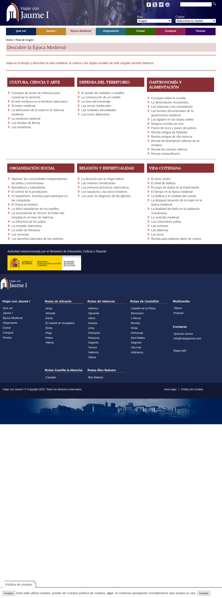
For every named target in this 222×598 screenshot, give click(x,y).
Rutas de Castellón (144, 301)
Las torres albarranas (95, 114)
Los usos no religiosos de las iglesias (105, 196)
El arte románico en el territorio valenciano (39, 101)
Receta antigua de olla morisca (171, 136)
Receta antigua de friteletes (169, 132)
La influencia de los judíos (29, 221)
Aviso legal (170, 389)
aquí (110, 593)
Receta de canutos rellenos (169, 149)
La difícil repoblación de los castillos (35, 209)
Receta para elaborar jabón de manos (176, 238)
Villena (49, 342)
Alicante (50, 313)
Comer (7, 327)
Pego (48, 332)
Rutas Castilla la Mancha (63, 370)
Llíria (91, 328)
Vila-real (136, 347)
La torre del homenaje (95, 101)
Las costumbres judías (166, 221)
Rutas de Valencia (101, 301)
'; (154, 21)
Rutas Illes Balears (102, 370)
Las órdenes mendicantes (98, 183)
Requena (93, 337)
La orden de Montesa (26, 230)
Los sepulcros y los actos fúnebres (104, 191)
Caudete (50, 377)
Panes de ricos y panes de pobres (173, 128)
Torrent (92, 347)
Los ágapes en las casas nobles (172, 119)
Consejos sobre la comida (168, 98)
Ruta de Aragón (25, 39)
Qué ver (8, 308)
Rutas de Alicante (58, 301)
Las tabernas (159, 230)
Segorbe (136, 342)
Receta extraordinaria (165, 153)
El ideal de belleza (163, 183)
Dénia (49, 318)
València (93, 352)
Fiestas (7, 337)
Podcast (179, 313)
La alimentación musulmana (169, 102)
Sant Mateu (138, 337)
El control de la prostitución (29, 191)
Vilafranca (137, 352)
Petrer (49, 337)
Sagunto (93, 342)
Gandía (92, 323)
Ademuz (93, 308)
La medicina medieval (26, 118)
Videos (178, 308)
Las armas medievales (96, 106)
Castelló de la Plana (143, 308)
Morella (135, 323)
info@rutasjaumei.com (187, 338)
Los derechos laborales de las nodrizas (37, 238)
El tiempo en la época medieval (172, 191)
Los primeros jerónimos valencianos (105, 187)
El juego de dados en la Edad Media (175, 187)
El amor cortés (160, 179)
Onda (134, 328)
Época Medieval (13, 318)
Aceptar (9, 593)
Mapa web (180, 350)
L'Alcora (136, 318)
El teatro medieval (23, 106)
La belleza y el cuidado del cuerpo (173, 196)
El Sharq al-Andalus (25, 204)
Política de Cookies (192, 389)
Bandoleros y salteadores (28, 187)
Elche (49, 328)
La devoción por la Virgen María (102, 179)
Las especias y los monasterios (172, 106)
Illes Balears (95, 377)
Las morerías (20, 234)
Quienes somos (183, 333)
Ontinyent (94, 332)
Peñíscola (137, 332)
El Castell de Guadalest (59, 323)
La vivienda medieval (165, 217)
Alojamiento (10, 322)
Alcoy (48, 308)
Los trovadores (21, 127)
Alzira (91, 318)
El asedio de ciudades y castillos (102, 93)
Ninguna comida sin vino (167, 123)
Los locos (157, 234)
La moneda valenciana (27, 226)
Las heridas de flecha (26, 123)
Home (9, 39)
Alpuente (93, 313)
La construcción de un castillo (101, 97)
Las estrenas (159, 226)
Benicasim (137, 313)
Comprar (8, 332)
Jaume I (8, 313)
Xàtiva (92, 357)
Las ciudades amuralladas (98, 110)
